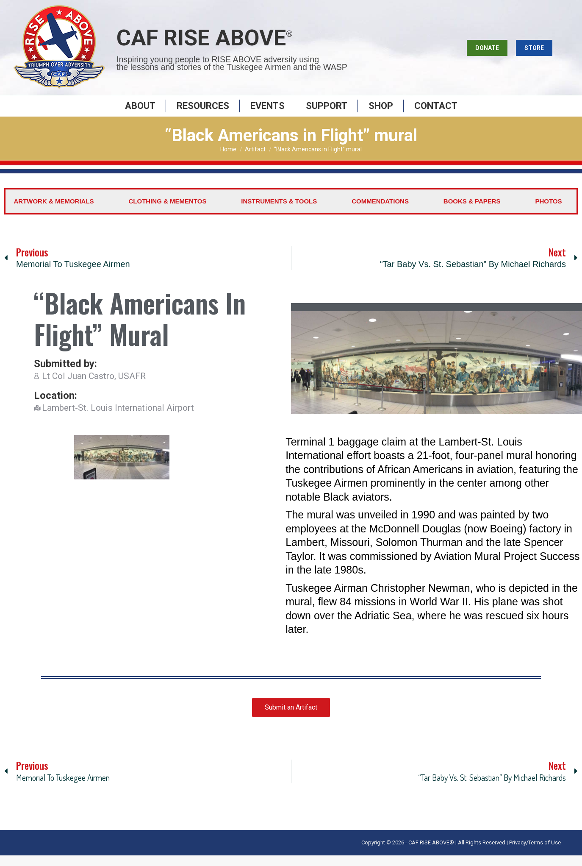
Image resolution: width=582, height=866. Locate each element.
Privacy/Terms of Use (535, 853)
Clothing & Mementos (168, 211)
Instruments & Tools (279, 211)
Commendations (380, 211)
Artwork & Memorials (54, 211)
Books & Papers (472, 211)
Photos (548, 211)
